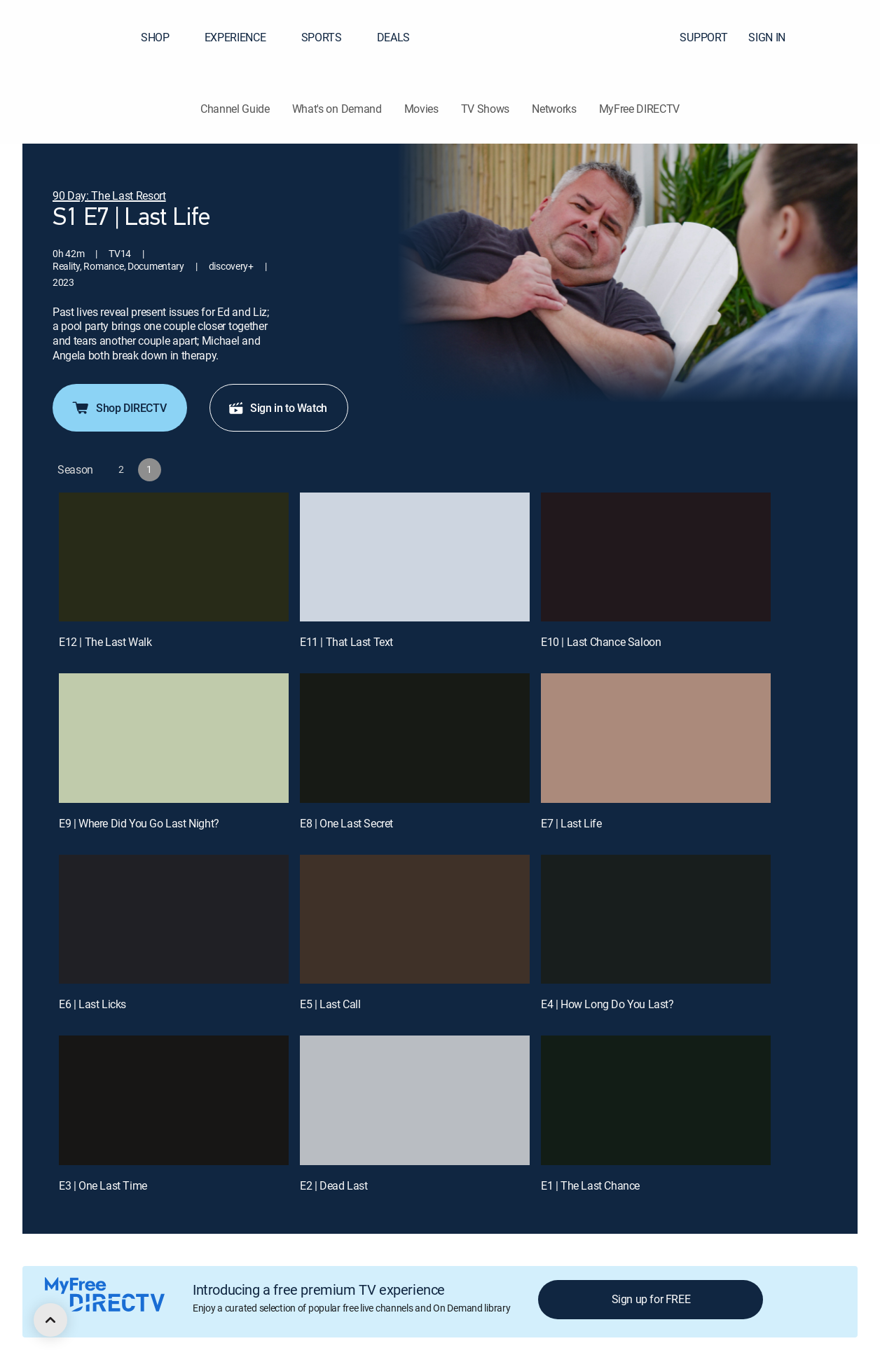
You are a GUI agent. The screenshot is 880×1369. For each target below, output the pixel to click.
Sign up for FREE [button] (651, 1299)
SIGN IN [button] (775, 37)
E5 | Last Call (330, 1004)
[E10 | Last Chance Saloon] (656, 557)
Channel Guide (235, 108)
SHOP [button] (163, 37)
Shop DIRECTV (118, 408)
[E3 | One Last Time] (174, 1100)
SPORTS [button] (330, 37)
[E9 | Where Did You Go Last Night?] (174, 738)
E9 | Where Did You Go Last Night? (139, 823)
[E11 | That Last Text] (415, 557)
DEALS (393, 37)
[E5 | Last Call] (415, 919)
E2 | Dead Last (333, 1185)
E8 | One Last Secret (346, 823)
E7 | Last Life (571, 823)
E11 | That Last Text (346, 641)
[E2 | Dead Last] (415, 1100)
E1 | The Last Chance (590, 1185)
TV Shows (485, 108)
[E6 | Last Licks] (174, 919)
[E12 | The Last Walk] (174, 557)
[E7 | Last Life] (656, 738)
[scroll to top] (50, 1320)
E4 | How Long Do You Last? (607, 1004)
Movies (421, 108)
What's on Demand (337, 108)
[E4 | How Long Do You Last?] (656, 919)
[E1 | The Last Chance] (656, 1100)
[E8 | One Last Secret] (415, 738)
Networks (554, 108)
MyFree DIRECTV (639, 108)
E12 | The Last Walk (105, 641)
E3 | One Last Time (103, 1185)
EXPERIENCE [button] (244, 37)
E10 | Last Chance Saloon (601, 641)
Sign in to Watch (277, 407)
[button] (844, 37)
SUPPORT (703, 37)
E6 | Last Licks (92, 1004)
